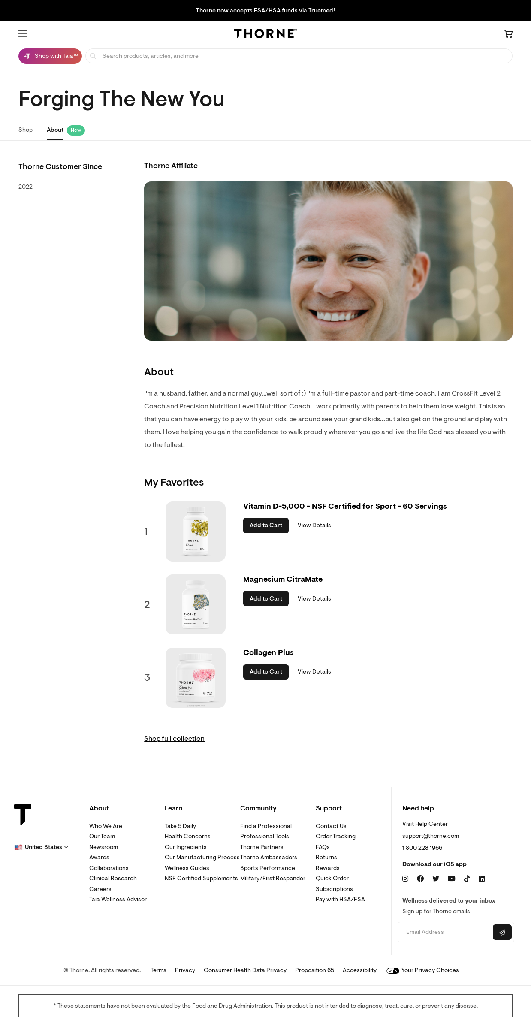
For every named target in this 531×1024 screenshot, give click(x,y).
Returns (326, 857)
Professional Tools (264, 836)
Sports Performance (267, 868)
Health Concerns (188, 836)
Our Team (102, 836)
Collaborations (109, 868)
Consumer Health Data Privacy (245, 970)
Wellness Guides (187, 868)
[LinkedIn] (482, 879)
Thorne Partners (262, 847)
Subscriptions (334, 889)
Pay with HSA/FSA (340, 899)
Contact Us (331, 826)
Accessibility (360, 970)
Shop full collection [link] (174, 738)
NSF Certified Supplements (201, 878)
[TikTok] (467, 879)
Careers (100, 889)
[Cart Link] (508, 34)
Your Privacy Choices (422, 970)
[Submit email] (502, 932)
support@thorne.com (430, 836)
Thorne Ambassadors (268, 857)
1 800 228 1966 (422, 848)
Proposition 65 (314, 970)
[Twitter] (435, 879)
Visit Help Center (425, 824)
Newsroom (103, 847)
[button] (22, 34)
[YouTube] (452, 879)
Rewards (328, 868)
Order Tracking (336, 836)
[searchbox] (299, 55)
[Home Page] (265, 35)
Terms (158, 970)
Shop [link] (25, 129)
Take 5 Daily (180, 826)
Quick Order (332, 878)
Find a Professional (266, 826)
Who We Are (105, 826)
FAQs (323, 847)
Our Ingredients (186, 847)
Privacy (185, 970)
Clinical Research (113, 878)
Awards (99, 857)
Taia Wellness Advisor (118, 899)
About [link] (55, 129)
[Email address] (444, 932)
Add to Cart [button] (266, 525)
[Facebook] (420, 879)
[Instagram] (405, 879)
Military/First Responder (272, 878)
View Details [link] (314, 525)
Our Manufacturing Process (202, 857)
